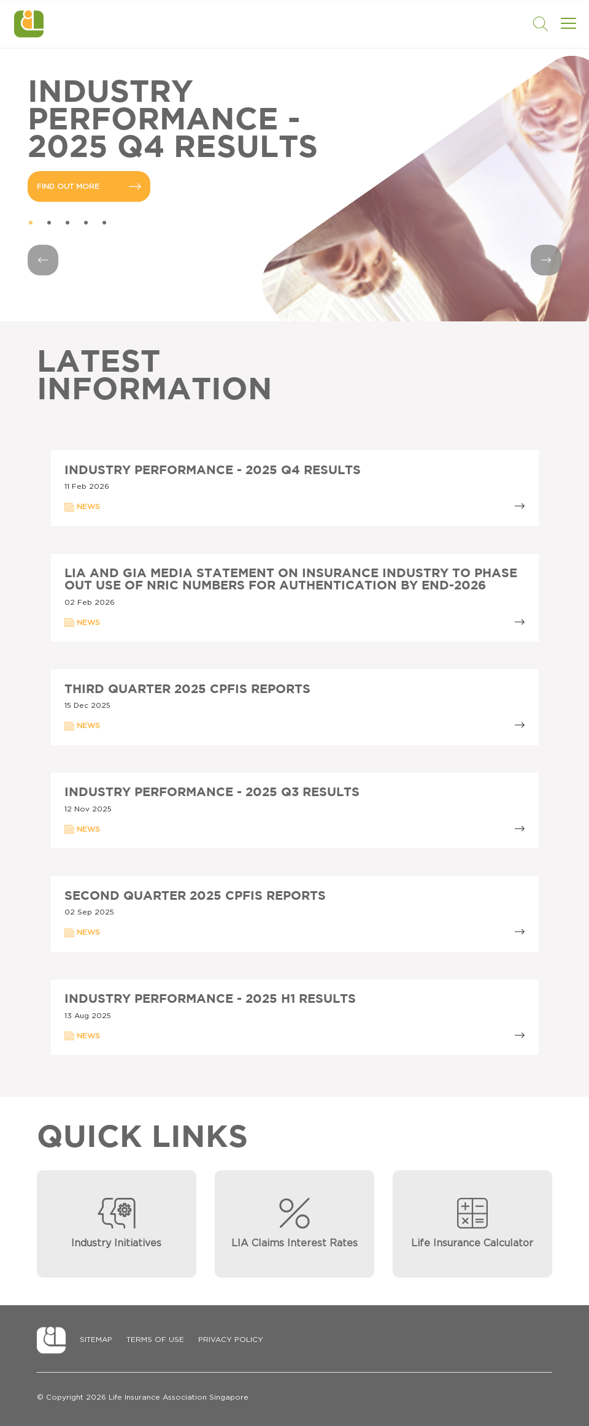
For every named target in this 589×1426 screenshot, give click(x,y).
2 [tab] (49, 223)
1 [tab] (31, 223)
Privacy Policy (230, 1339)
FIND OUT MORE (89, 186)
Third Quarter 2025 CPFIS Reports (187, 689)
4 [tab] (86, 223)
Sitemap (96, 1339)
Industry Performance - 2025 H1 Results (210, 999)
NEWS (82, 507)
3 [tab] (67, 223)
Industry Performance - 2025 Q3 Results (212, 792)
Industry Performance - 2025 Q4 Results (212, 470)
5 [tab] (104, 223)
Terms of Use (155, 1339)
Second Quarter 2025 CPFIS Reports (195, 896)
